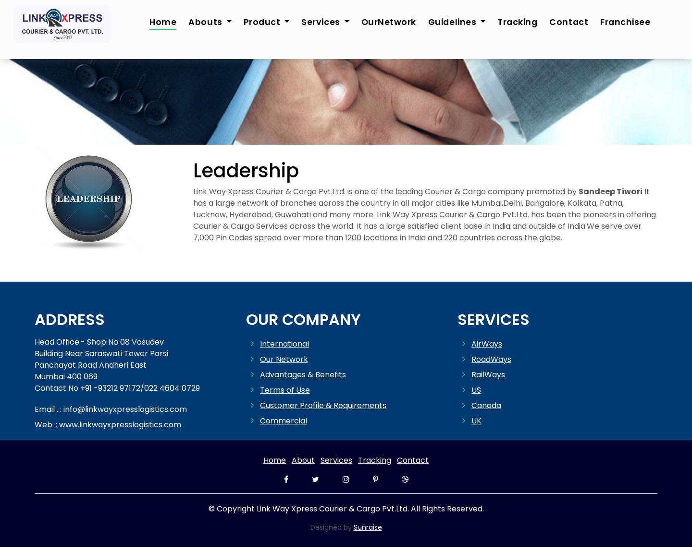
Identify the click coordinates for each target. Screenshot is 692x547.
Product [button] (263, 22)
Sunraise (368, 527)
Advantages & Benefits (303, 374)
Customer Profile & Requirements (323, 405)
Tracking (517, 22)
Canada (486, 405)
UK (476, 420)
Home (162, 22)
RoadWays (491, 359)
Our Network (284, 359)
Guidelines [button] (453, 22)
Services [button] (321, 22)
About (303, 460)
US (476, 390)
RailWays (488, 374)
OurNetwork (388, 22)
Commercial (283, 420)
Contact (568, 22)
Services (336, 460)
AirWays (486, 343)
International (284, 343)
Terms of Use (285, 390)
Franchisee (625, 22)
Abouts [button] (206, 22)
